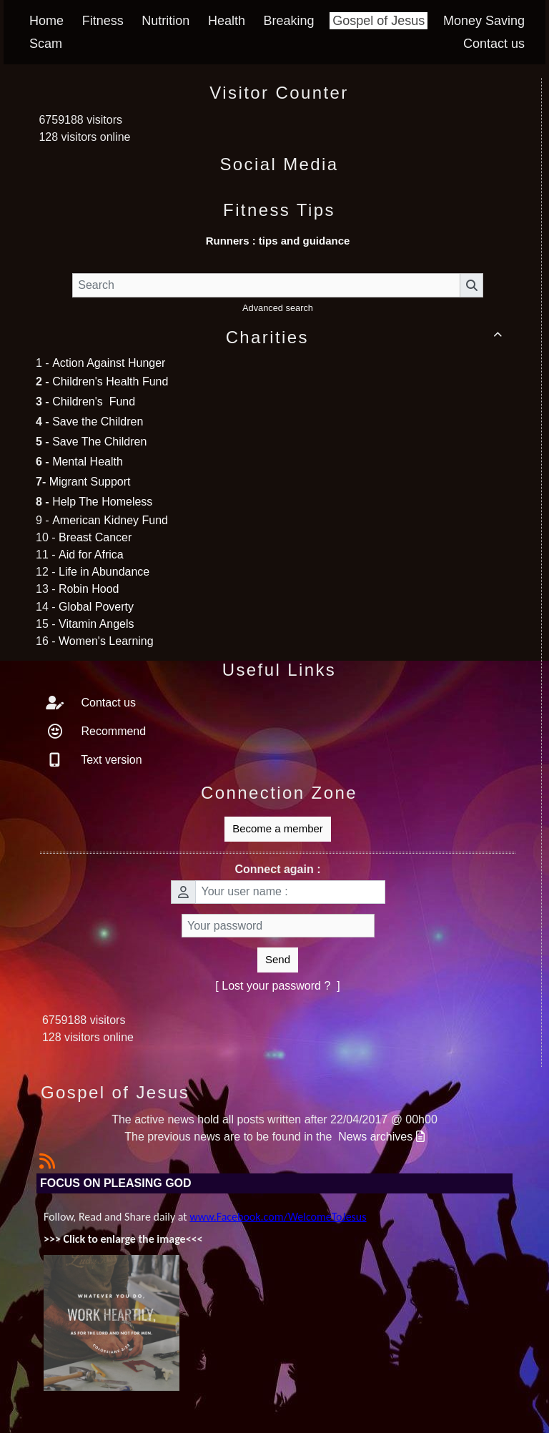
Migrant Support (90, 482)
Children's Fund (93, 401)
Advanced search (277, 307)
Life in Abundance (104, 572)
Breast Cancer (95, 537)
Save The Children (99, 441)
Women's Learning (106, 641)
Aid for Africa (91, 554)
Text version (110, 760)
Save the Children (97, 421)
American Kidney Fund (110, 520)
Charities (367, 337)
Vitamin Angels (96, 624)
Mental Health (87, 461)
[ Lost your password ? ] (277, 986)
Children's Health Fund (110, 381)
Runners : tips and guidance (278, 241)
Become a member (277, 828)
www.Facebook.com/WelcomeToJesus (277, 1216)
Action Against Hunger (108, 363)
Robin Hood (89, 589)
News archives (381, 1137)
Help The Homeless (102, 502)
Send (277, 959)
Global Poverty (96, 607)
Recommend (112, 731)
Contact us (107, 702)
